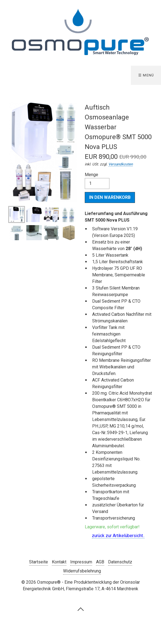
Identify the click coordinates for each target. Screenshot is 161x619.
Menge (97, 180)
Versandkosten (120, 164)
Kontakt (59, 561)
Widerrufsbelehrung (82, 571)
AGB (100, 561)
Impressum (81, 561)
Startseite (38, 561)
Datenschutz (120, 561)
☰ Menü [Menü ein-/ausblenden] (146, 75)
